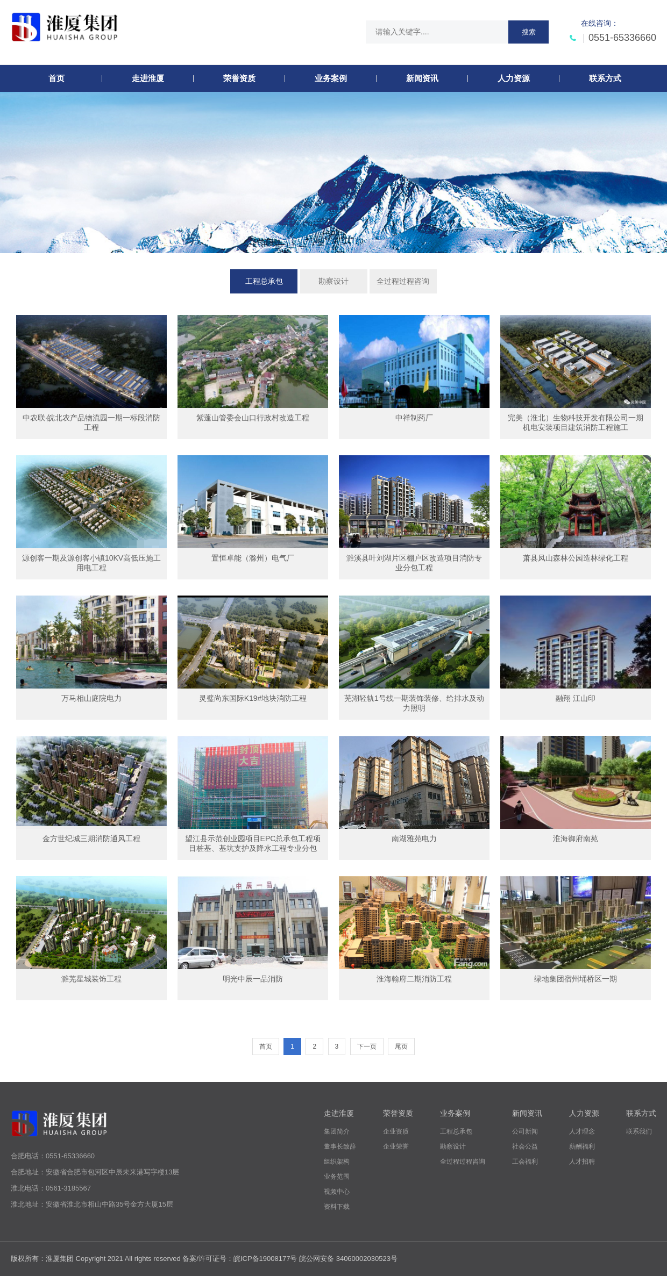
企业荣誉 (396, 1146)
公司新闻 (525, 1131)
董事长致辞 (340, 1146)
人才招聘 (582, 1161)
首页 (265, 1046)
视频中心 (337, 1191)
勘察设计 (333, 281)
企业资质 (396, 1131)
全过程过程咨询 (403, 281)
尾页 (401, 1046)
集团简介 (337, 1131)
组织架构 (337, 1161)
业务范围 (337, 1176)
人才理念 (582, 1131)
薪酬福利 (582, 1146)
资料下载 (337, 1206)
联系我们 (639, 1131)
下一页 (367, 1046)
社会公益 (525, 1146)
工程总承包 (264, 281)
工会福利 (525, 1161)
